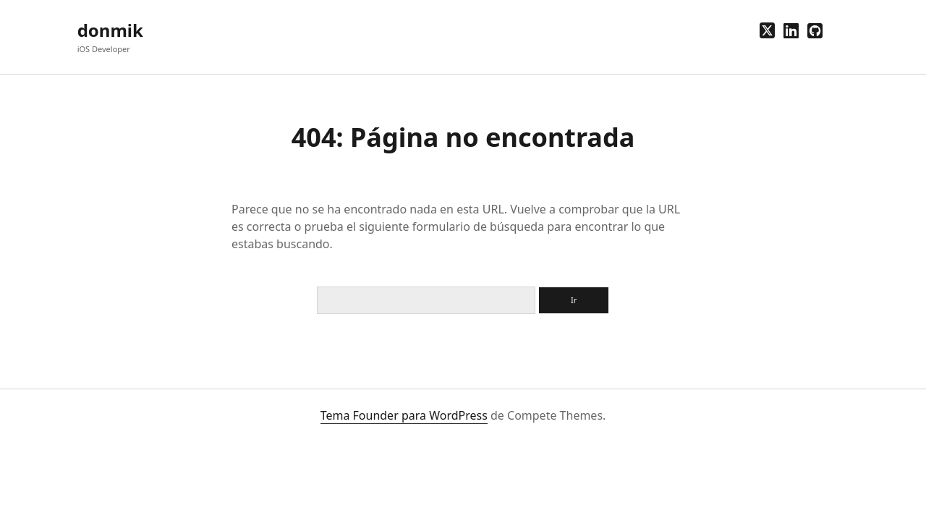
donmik (110, 30)
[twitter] (767, 30)
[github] (815, 30)
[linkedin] (791, 30)
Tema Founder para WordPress (404, 415)
